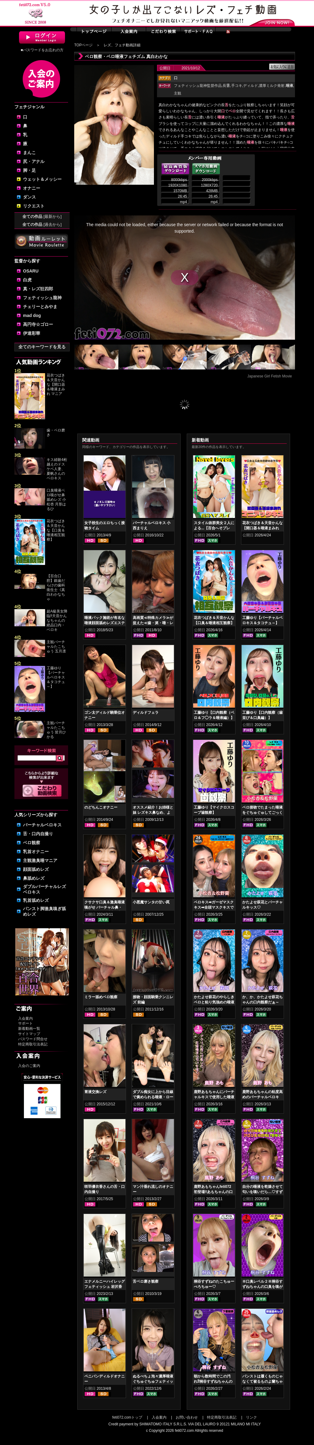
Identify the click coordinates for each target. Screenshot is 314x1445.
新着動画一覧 (29, 1028)
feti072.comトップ (127, 1417)
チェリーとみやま (40, 306)
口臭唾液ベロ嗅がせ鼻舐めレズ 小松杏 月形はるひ (56, 499)
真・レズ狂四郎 (38, 288)
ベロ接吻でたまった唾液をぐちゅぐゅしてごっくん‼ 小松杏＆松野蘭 (262, 812)
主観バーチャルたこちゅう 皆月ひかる (56, 730)
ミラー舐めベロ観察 (100, 997)
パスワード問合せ (33, 1039)
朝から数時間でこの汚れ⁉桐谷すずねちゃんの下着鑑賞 (213, 1381)
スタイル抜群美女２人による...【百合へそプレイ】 (214, 528)
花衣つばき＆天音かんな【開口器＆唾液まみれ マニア (56, 384)
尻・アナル (33, 161)
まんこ (29, 152)
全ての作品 (42, 216)
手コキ (236, 85)
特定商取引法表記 (33, 1044)
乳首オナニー (36, 851)
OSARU (31, 271)
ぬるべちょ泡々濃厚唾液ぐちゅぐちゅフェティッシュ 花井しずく (153, 1381)
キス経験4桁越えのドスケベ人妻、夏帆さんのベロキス (57, 469)
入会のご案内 (29, 1066)
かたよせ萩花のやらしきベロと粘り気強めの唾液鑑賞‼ (214, 1002)
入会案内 (25, 1018)
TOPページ (83, 45)
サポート (25, 1023)
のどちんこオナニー (100, 807)
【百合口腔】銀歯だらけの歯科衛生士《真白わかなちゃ (56, 587)
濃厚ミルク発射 (272, 85)
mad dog (32, 315)
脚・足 (29, 170)
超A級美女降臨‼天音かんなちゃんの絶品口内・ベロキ (57, 620)
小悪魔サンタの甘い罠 (151, 902)
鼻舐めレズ (33, 878)
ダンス (29, 197)
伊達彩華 (31, 333)
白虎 (27, 279)
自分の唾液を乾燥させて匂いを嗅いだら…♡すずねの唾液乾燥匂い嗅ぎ (262, 1191)
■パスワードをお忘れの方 (42, 50)
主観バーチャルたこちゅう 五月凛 (56, 646)
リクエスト (33, 205)
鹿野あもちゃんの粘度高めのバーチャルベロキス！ (262, 1097)
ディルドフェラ (146, 712)
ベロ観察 (31, 842)
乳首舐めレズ (36, 900)
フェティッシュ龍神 (42, 297)
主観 (177, 93)
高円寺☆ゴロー (38, 324)
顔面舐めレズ (36, 869)
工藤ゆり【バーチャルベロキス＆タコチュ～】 (56, 677)
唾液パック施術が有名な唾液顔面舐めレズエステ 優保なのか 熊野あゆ (104, 623)
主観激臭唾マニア (40, 860)
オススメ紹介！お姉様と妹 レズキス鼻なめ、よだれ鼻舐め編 (153, 812)
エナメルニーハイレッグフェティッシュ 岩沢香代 (104, 1286)
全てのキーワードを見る (42, 346)
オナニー (31, 188)
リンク (251, 1417)
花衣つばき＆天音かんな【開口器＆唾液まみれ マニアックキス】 (262, 528)
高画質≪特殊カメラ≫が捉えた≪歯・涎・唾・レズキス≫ (153, 623)
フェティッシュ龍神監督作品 (198, 85)
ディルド (250, 85)
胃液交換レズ (95, 1092)
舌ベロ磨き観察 (146, 1281)
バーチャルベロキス (42, 824)
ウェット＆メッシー (42, 179)
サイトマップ (29, 1034)
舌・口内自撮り (38, 833)
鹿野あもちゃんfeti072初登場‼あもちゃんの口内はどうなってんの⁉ (213, 1191)
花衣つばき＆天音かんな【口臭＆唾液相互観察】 (56, 530)
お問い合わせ (187, 1417)
